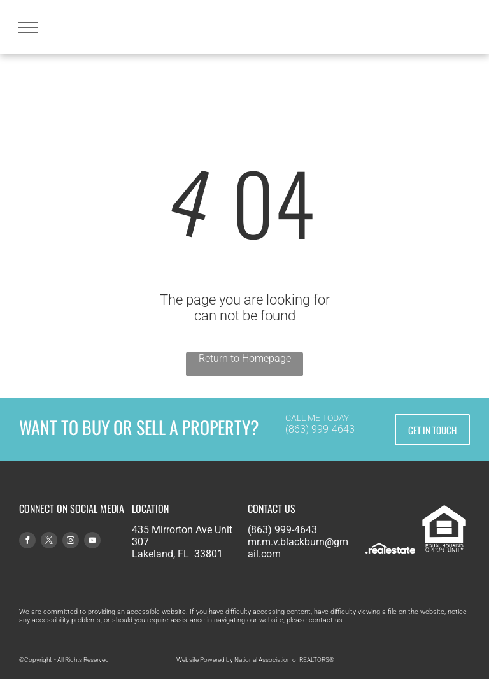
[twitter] (49, 542)
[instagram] (70, 542)
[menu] (28, 27)
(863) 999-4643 (320, 429)
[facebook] (27, 542)
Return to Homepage (245, 358)
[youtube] (92, 542)
